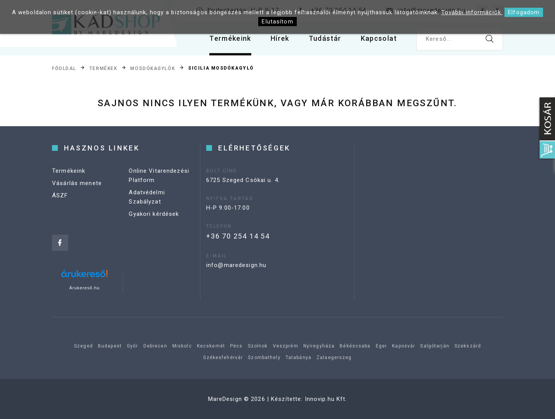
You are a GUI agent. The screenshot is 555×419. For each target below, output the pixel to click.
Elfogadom (524, 12)
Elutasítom (277, 21)
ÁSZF (60, 195)
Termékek (103, 68)
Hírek (280, 38)
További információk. (472, 12)
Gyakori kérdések (154, 213)
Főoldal (64, 68)
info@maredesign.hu (236, 265)
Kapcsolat (379, 38)
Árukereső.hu (84, 287)
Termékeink (230, 38)
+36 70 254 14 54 (238, 236)
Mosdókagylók (152, 68)
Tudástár (325, 38)
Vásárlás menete (77, 183)
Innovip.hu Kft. (326, 399)
